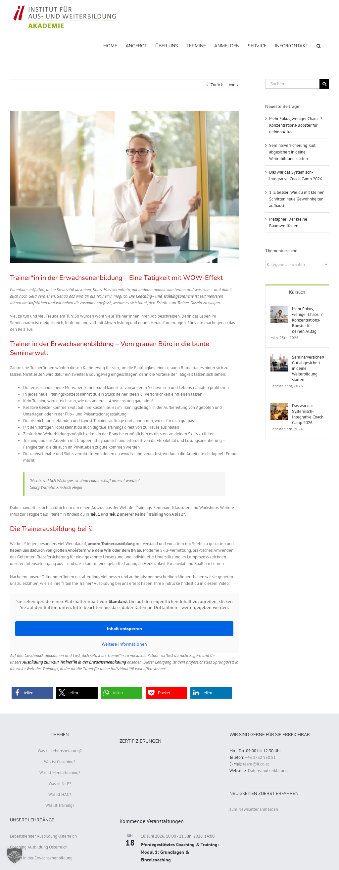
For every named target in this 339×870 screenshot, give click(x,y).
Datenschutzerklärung (268, 770)
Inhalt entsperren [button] (124, 628)
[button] (318, 45)
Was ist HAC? (59, 794)
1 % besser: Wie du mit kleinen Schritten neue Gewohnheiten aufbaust (296, 199)
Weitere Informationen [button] (124, 644)
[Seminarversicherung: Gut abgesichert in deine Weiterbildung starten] (279, 357)
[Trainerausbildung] (124, 187)
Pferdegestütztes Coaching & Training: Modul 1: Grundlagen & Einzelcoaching (180, 852)
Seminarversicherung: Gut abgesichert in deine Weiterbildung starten (292, 152)
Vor (231, 85)
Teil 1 (95, 514)
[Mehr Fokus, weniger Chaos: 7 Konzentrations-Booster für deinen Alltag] (279, 309)
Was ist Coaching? (59, 761)
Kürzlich (297, 292)
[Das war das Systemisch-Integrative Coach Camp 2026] (279, 406)
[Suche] (324, 84)
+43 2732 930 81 (260, 757)
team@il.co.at (256, 764)
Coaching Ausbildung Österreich (39, 847)
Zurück (217, 85)
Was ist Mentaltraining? (59, 772)
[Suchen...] (292, 84)
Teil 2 (114, 514)
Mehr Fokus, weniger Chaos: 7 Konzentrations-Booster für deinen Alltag (295, 125)
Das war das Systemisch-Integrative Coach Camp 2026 (307, 414)
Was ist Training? (59, 805)
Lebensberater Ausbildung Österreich (43, 836)
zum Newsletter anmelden (253, 809)
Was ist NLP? (60, 783)
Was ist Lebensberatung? (60, 751)
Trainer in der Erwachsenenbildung (41, 858)
